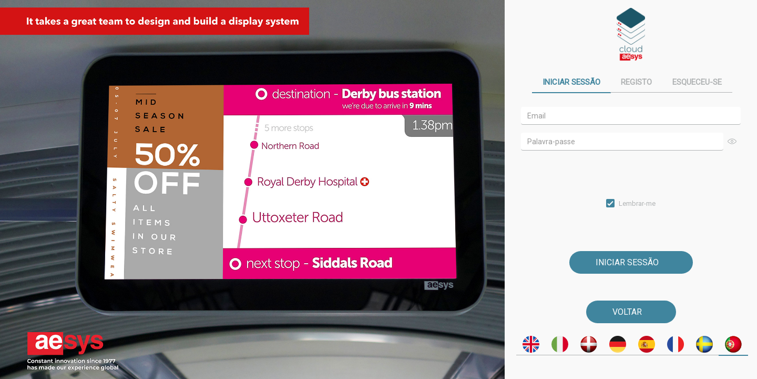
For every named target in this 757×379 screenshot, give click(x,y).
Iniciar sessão (571, 82)
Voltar (627, 312)
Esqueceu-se (697, 82)
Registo (636, 82)
